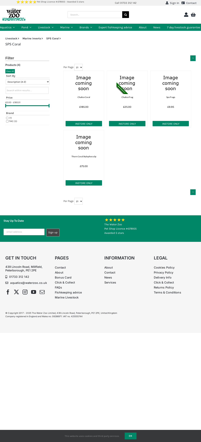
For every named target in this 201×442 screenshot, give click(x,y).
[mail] (42, 292)
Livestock (11, 38)
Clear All (10, 71)
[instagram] (25, 292)
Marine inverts (32, 38)
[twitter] (16, 292)
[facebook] (7, 292)
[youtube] (33, 292)
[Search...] (95, 14)
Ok (130, 436)
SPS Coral (52, 38)
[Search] (125, 14)
